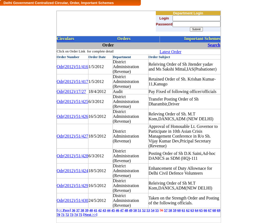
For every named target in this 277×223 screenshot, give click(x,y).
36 (73, 210)
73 (71, 214)
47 (122, 210)
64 (196, 210)
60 (179, 210)
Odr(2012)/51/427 (72, 136)
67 (210, 210)
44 (108, 210)
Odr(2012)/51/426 (72, 116)
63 (192, 210)
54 (152, 210)
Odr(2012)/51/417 (72, 81)
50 (135, 210)
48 (126, 210)
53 (148, 210)
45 (113, 210)
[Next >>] (90, 214)
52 (144, 210)
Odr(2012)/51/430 (72, 200)
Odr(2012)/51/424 (72, 170)
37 (78, 210)
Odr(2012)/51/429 (72, 185)
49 (130, 210)
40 (91, 210)
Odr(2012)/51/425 (72, 101)
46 (117, 210)
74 (76, 214)
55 (157, 210)
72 (67, 214)
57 (165, 210)
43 (104, 210)
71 (63, 214)
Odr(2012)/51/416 (72, 66)
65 (201, 210)
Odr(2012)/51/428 (72, 156)
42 (100, 210)
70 (58, 214)
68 (214, 210)
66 (205, 210)
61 (183, 210)
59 (174, 210)
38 (82, 210)
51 (139, 210)
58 (170, 210)
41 (95, 210)
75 (80, 214)
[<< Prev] (64, 210)
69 (218, 210)
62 (188, 210)
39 (86, 210)
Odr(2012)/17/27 (71, 91)
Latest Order (170, 51)
